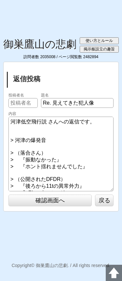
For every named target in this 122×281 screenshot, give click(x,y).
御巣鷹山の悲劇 (39, 44)
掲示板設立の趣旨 (99, 49)
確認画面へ (50, 200)
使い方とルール (99, 40)
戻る (104, 200)
